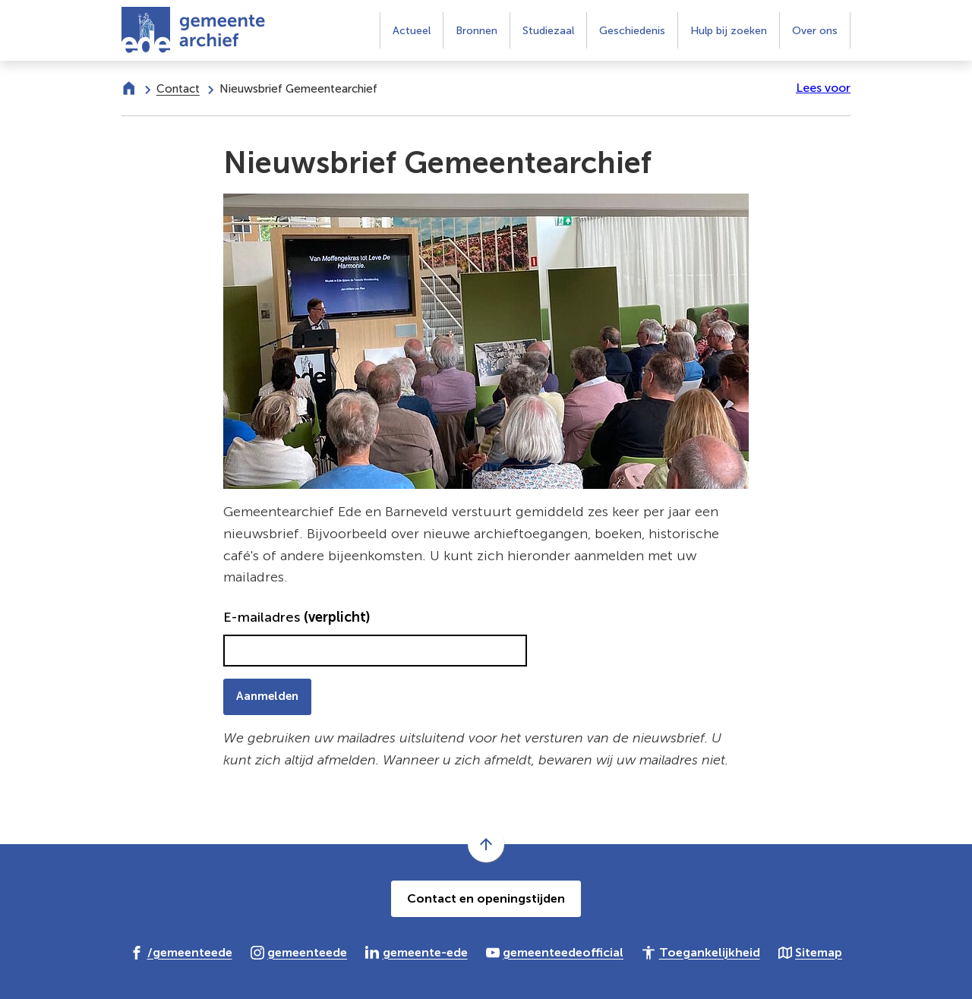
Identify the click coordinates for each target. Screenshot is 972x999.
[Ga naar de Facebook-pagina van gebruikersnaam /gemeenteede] (181, 952)
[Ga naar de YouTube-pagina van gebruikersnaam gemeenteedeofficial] (555, 952)
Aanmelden (267, 696)
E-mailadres (297, 617)
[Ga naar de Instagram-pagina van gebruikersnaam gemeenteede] (299, 952)
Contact (178, 89)
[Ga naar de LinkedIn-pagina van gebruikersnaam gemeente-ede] (416, 952)
